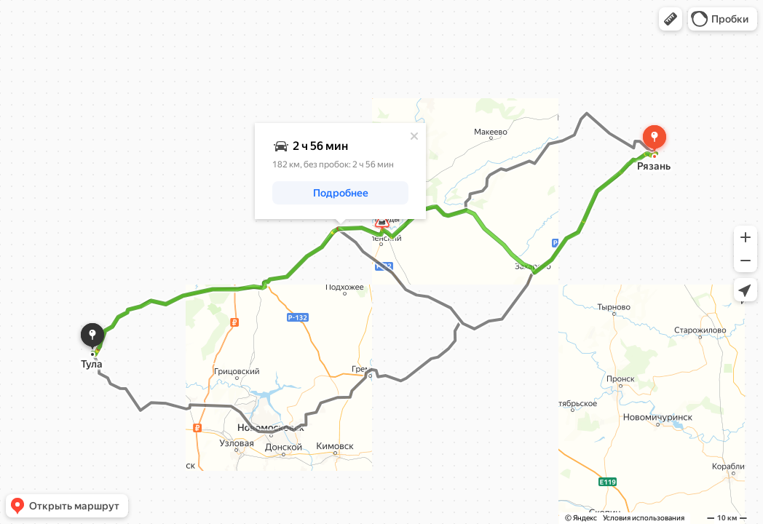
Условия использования (643, 518)
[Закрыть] (414, 136)
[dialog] (340, 171)
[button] (670, 19)
